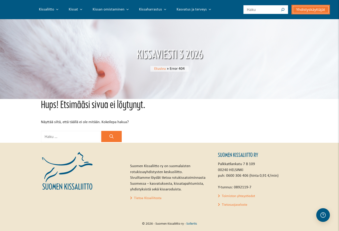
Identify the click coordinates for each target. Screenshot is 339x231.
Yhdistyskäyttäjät (310, 9)
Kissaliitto (49, 10)
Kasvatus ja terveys (195, 10)
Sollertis (191, 224)
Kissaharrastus (153, 10)
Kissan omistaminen (112, 10)
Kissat (76, 10)
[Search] (283, 9)
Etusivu (160, 69)
